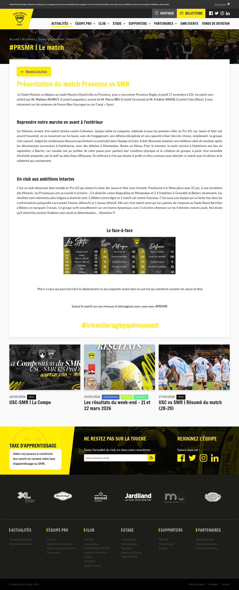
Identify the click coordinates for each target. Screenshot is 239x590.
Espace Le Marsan (131, 552)
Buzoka (163, 548)
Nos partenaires (205, 539)
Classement (53, 552)
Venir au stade (129, 544)
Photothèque (166, 544)
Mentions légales (197, 584)
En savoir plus (220, 4)
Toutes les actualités (51, 39)
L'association (91, 544)
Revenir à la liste (34, 71)
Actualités (28, 39)
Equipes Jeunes (92, 565)
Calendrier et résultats (59, 544)
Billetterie (213, 584)
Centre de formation (95, 552)
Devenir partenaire (206, 544)
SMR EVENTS (189, 23)
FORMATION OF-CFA (97, 548)
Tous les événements (20, 544)
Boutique (126, 548)
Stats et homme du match (61, 548)
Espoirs (88, 556)
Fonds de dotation (216, 23)
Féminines (89, 561)
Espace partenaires (206, 548)
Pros (70, 39)
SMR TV (163, 539)
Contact (226, 584)
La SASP (89, 539)
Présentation (128, 539)
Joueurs (51, 539)
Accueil (14, 39)
